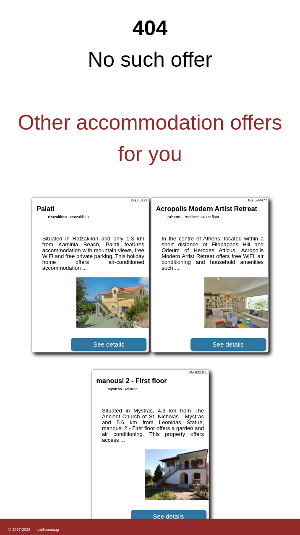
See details (108, 344)
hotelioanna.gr (48, 529)
